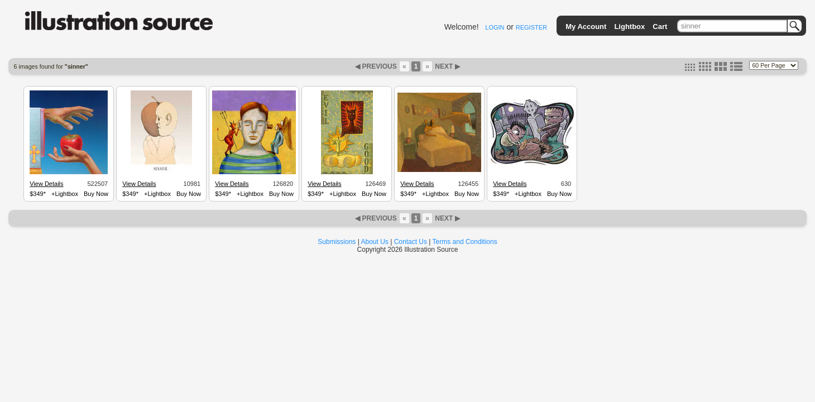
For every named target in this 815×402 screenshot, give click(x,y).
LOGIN (494, 27)
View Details (46, 183)
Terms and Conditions (465, 242)
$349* (38, 193)
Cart (660, 26)
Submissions (337, 242)
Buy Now (96, 193)
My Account (585, 26)
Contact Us (410, 242)
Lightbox (629, 26)
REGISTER (531, 27)
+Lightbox (64, 193)
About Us (375, 242)
